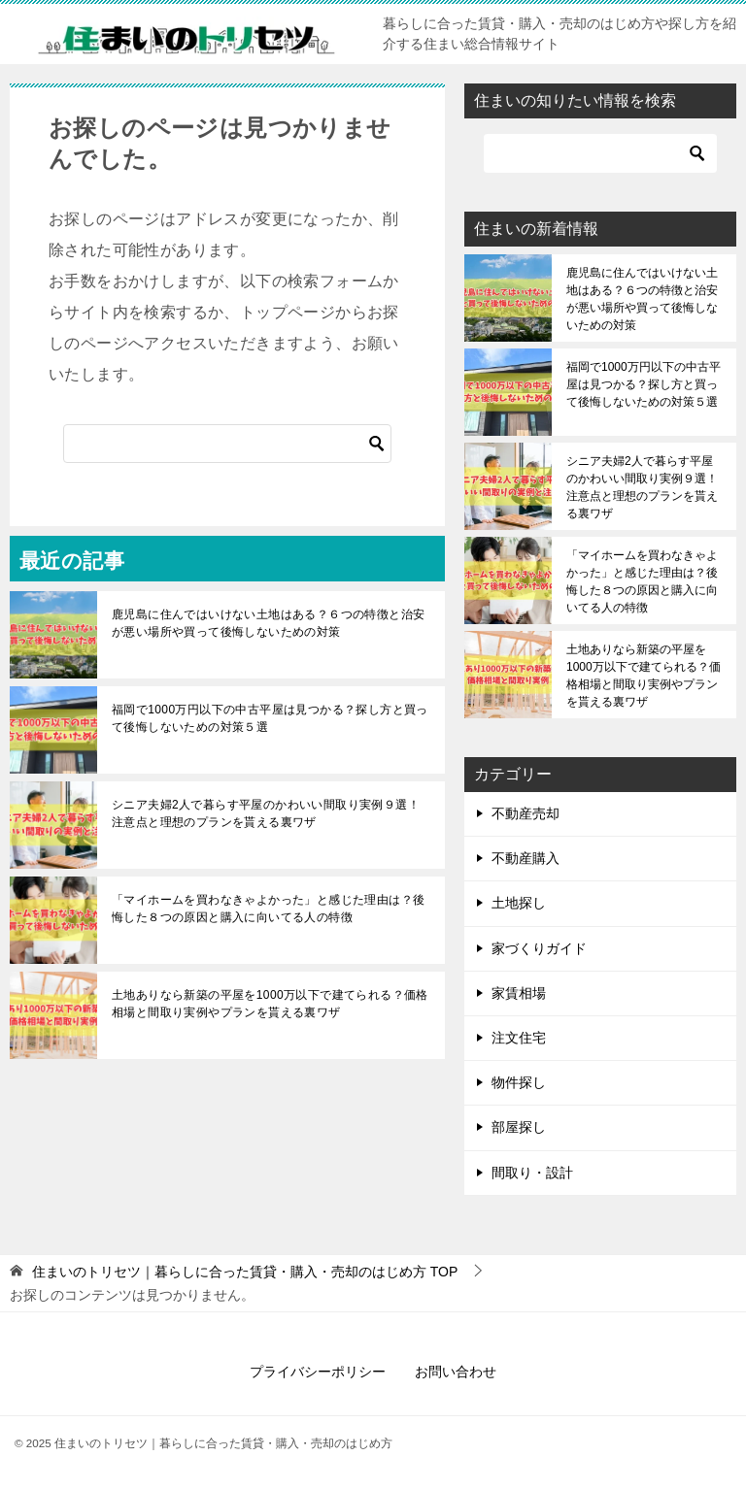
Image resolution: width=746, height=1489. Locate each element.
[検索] (227, 443)
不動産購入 (526, 858)
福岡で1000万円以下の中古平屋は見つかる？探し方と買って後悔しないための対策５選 (270, 718)
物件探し (519, 1082)
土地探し (519, 902)
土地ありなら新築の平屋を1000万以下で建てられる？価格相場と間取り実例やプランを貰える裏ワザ (270, 1003)
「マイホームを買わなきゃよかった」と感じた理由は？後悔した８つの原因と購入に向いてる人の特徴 (268, 908)
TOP (245, 1271)
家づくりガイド (539, 948)
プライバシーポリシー (318, 1371)
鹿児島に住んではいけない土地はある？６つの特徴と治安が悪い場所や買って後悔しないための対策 (268, 623)
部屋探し (519, 1127)
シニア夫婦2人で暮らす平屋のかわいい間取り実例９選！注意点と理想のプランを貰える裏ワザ (266, 813)
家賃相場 (519, 993)
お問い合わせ (455, 1371)
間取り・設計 (532, 1172)
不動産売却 (526, 813)
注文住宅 (519, 1037)
